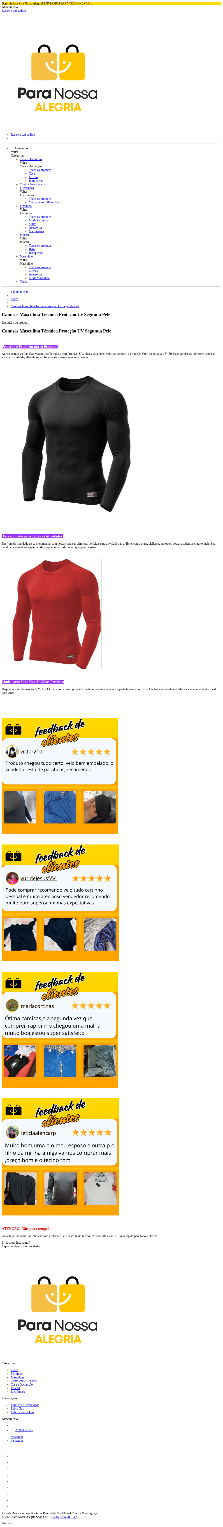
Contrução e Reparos (33, 184)
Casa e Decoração (31, 159)
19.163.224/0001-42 (64, 1517)
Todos (23, 281)
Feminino (26, 206)
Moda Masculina (39, 278)
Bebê (32, 249)
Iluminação (36, 180)
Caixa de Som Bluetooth (44, 202)
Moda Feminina (38, 220)
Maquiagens (36, 231)
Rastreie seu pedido (14, 10)
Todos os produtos (40, 170)
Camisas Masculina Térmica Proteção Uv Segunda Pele (45, 306)
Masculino (26, 256)
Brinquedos (36, 253)
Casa (32, 173)
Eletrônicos (27, 188)
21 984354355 (22, 1430)
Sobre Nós (17, 1408)
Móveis (33, 177)
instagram (17, 1437)
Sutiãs (32, 224)
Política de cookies (22, 1412)
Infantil (24, 235)
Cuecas (33, 271)
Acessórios (35, 227)
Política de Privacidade (25, 1405)
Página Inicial (19, 292)
